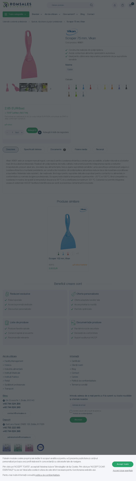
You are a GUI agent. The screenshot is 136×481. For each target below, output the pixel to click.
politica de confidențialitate (47, 475)
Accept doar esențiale (123, 471)
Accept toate (123, 464)
